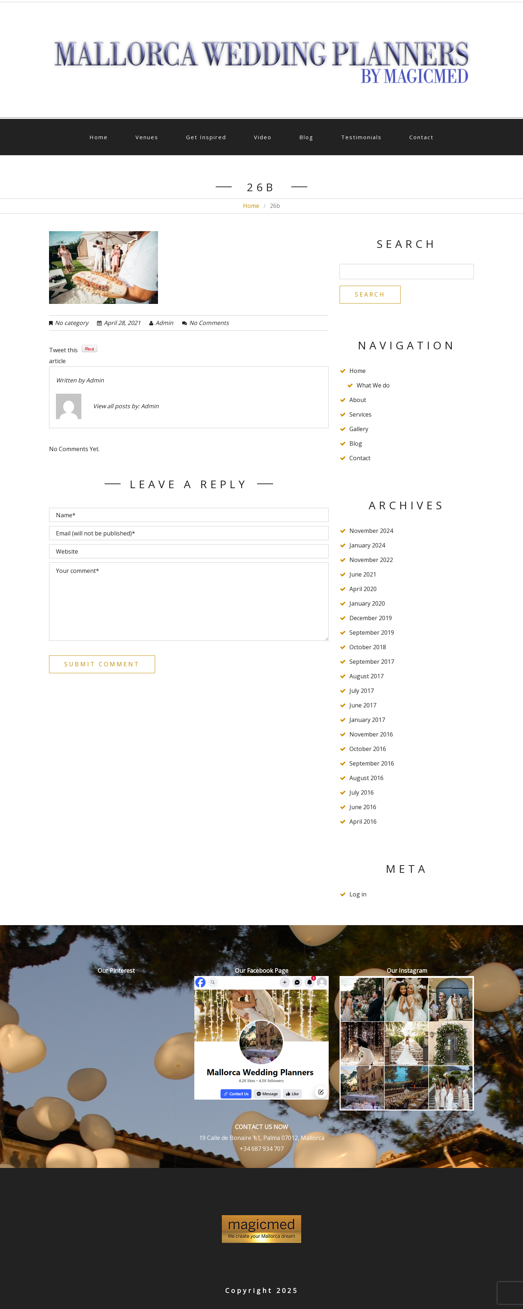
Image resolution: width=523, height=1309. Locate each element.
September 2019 (371, 633)
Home (98, 137)
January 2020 (367, 603)
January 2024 (367, 545)
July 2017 (361, 691)
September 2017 (371, 662)
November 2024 (371, 531)
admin (164, 323)
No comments (209, 323)
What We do (373, 385)
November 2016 (371, 734)
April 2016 (363, 822)
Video (263, 137)
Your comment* (189, 601)
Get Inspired (206, 137)
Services (360, 414)
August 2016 (366, 778)
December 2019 (370, 618)
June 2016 (362, 807)
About (357, 400)
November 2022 (371, 560)
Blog (306, 137)
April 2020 (363, 589)
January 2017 (367, 720)
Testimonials (361, 137)
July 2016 (361, 792)
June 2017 (362, 705)
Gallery (358, 429)
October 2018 (367, 647)
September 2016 (371, 763)
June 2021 (362, 574)
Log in (357, 894)
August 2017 (366, 676)
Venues (146, 137)
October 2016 (367, 749)
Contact (421, 137)
